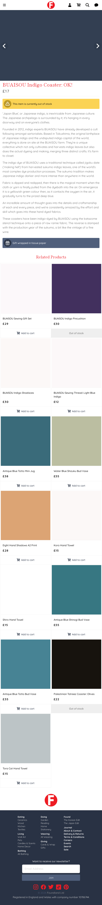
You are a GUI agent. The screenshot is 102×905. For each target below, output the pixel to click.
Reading (45, 822)
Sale (66, 848)
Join (51, 876)
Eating (21, 816)
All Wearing (46, 836)
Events (67, 842)
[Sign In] (71, 5)
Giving (44, 840)
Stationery (46, 828)
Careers (68, 839)
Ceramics (22, 819)
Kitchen (21, 825)
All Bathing (23, 853)
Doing (44, 816)
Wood (21, 822)
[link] (51, 5)
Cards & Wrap (48, 843)
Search (67, 845)
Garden (44, 819)
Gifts (43, 846)
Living (21, 833)
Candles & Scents (26, 842)
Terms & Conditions (74, 836)
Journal (68, 826)
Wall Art (22, 836)
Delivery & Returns (74, 833)
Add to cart (25, 332)
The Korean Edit (72, 819)
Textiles (21, 828)
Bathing (22, 850)
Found (67, 816)
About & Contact (73, 829)
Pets (20, 839)
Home (44, 825)
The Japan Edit (71, 822)
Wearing (45, 833)
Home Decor (24, 845)
